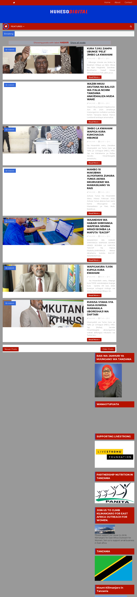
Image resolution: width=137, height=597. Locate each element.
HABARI (11, 50)
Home (107, 2)
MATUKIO (98, 489)
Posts (100, 438)
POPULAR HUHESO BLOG (101, 365)
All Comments (104, 443)
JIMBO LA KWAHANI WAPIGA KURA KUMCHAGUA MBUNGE (64, 105)
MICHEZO (111, 489)
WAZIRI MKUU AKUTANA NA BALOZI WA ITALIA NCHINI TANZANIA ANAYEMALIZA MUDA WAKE (64, 77)
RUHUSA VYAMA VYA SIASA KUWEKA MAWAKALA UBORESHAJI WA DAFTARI (65, 220)
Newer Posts (11, 252)
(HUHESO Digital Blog (19, 471)
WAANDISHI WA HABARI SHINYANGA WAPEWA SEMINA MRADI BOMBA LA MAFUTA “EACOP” (65, 161)
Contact (128, 2)
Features (16, 26)
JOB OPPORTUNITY (103, 480)
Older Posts (83, 252)
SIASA (113, 493)
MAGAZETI (122, 480)
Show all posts (65, 42)
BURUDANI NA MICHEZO (106, 471)
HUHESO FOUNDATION (116, 475)
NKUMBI (13, 475)
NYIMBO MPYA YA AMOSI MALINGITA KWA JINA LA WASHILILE (121, 383)
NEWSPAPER (100, 493)
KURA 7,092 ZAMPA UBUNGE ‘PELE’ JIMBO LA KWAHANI (64, 49)
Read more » (48, 68)
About (117, 2)
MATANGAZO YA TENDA (106, 484)
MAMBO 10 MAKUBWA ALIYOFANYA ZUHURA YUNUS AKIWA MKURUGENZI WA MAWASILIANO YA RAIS (65, 133)
